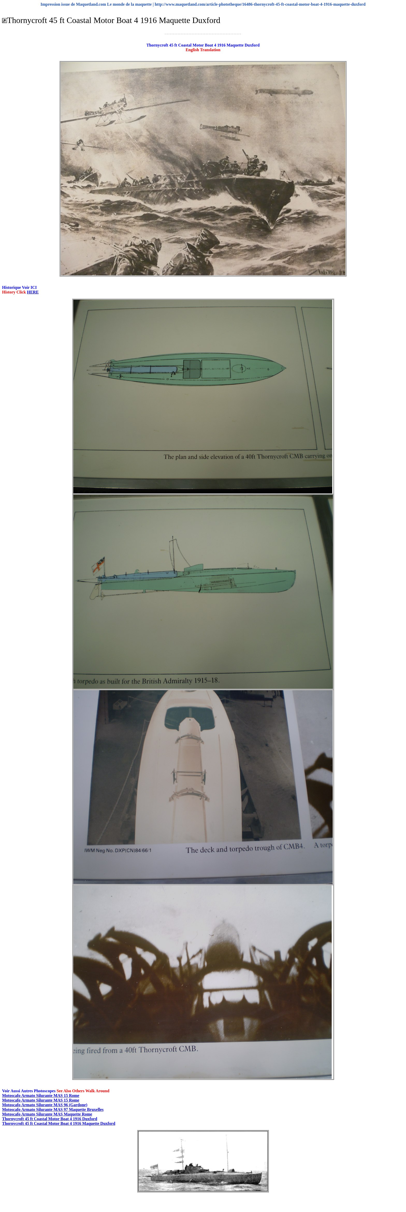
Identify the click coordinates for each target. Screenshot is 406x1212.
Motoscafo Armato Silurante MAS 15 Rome (40, 1095)
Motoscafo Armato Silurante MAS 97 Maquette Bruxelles (53, 1109)
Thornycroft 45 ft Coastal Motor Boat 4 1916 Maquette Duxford (58, 1123)
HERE (33, 292)
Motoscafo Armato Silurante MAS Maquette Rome (47, 1114)
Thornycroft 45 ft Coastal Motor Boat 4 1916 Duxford (49, 1119)
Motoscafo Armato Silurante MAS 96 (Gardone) (44, 1105)
